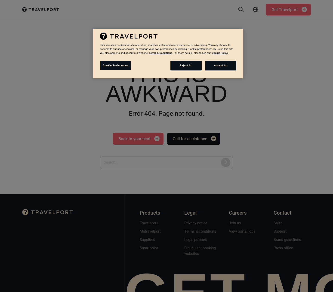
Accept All (221, 65)
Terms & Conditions (160, 53)
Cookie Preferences (115, 65)
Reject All (186, 65)
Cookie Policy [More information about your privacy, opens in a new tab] (220, 53)
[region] (168, 53)
